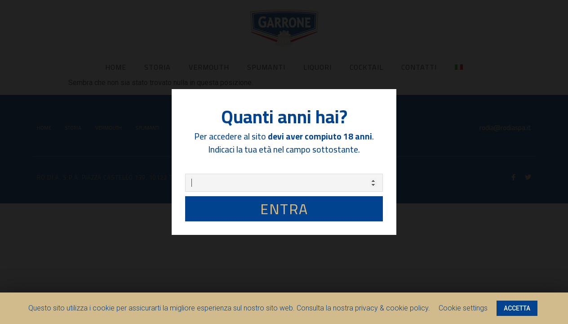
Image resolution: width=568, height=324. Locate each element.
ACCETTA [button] (517, 308)
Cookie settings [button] (463, 308)
